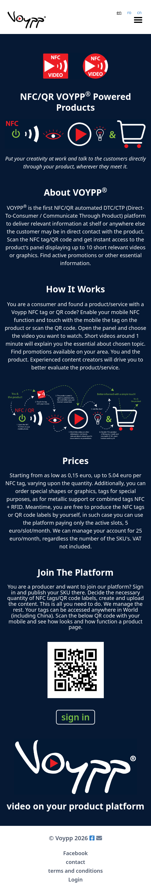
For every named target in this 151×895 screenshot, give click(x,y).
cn (139, 13)
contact (75, 861)
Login (75, 879)
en (119, 13)
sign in (75, 717)
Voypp (63, 838)
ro (129, 13)
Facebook (75, 853)
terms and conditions (75, 870)
